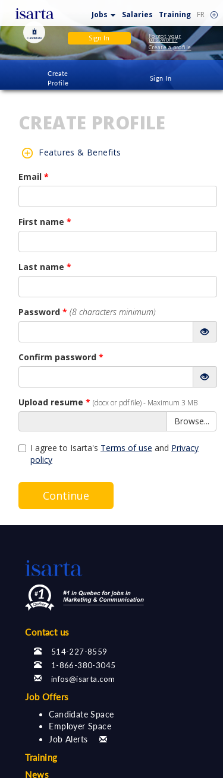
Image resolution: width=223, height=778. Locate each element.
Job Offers (46, 696)
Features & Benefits (80, 152)
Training (175, 14)
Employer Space (80, 726)
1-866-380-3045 (83, 665)
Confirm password (60, 357)
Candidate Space (81, 714)
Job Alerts (68, 739)
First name (44, 221)
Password (87, 311)
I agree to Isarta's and (108, 453)
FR (201, 14)
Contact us (47, 632)
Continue (66, 495)
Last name (44, 266)
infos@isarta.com (83, 679)
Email (33, 176)
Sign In (160, 78)
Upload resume (107, 402)
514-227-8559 (79, 651)
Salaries (137, 14)
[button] (103, 12)
